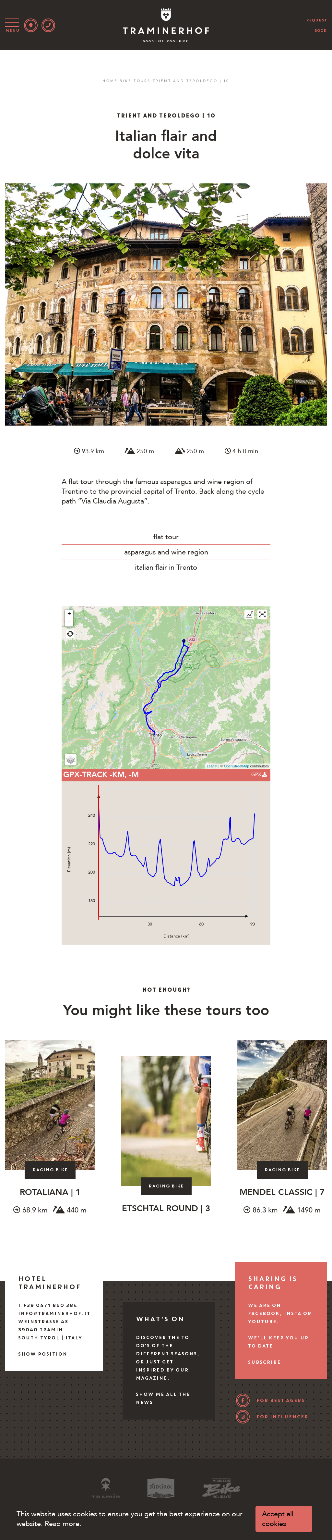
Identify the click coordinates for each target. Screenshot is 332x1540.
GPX (259, 774)
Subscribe (264, 1362)
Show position (42, 1354)
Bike (126, 81)
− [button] (69, 622)
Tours (142, 81)
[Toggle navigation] (13, 25)
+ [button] (69, 614)
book (320, 30)
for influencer (282, 1416)
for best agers (280, 1400)
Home (110, 81)
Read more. (63, 1524)
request (316, 20)
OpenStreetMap (236, 766)
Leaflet (212, 766)
